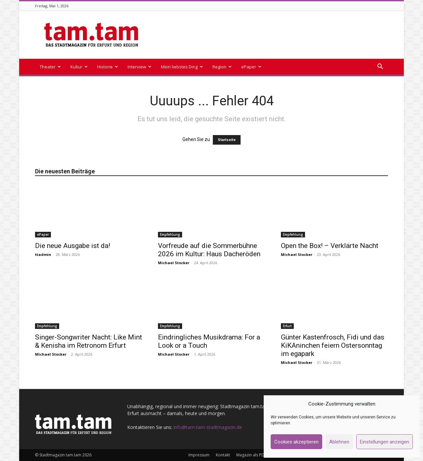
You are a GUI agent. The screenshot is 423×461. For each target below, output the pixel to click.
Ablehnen (339, 442)
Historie (107, 67)
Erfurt (287, 326)
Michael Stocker (173, 262)
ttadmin (43, 254)
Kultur (79, 67)
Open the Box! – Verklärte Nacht (329, 246)
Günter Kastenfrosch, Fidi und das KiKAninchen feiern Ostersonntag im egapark (332, 345)
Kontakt (223, 455)
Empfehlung (170, 234)
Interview (139, 67)
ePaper (251, 67)
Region (222, 67)
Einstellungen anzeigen (384, 442)
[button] (380, 67)
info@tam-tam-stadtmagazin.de (207, 427)
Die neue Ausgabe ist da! (72, 246)
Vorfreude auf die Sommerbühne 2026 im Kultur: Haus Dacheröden (209, 250)
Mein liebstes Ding (182, 67)
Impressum (199, 455)
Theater (50, 67)
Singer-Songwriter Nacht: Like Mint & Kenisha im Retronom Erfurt (88, 341)
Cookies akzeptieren (296, 442)
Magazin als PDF (251, 455)
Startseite (227, 140)
